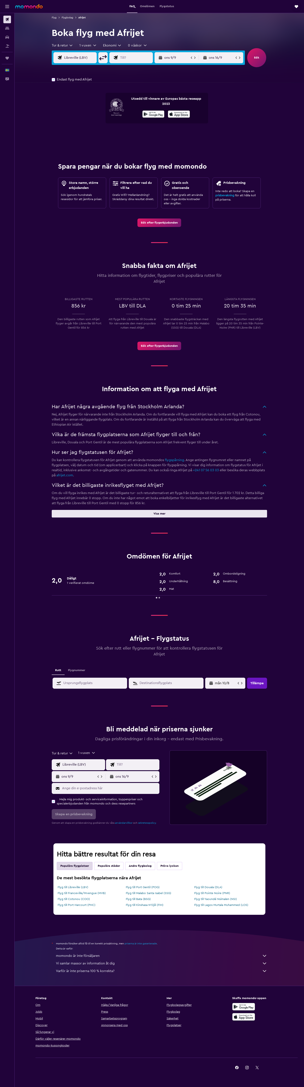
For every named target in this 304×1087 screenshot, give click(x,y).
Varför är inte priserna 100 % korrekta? (161, 971)
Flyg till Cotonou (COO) (74, 899)
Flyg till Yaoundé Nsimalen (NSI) (215, 899)
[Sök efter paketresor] (7, 46)
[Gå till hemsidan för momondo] (29, 6)
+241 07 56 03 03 (206, 470)
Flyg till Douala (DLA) (208, 887)
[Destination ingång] (139, 58)
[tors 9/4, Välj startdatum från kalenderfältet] (226, 683)
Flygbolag (67, 17)
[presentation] (179, 114)
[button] (7, 6)
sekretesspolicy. (147, 823)
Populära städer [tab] (109, 865)
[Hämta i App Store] (179, 114)
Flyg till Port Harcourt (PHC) (76, 905)
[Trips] (7, 58)
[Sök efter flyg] (7, 19)
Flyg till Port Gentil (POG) (143, 887)
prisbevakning (224, 195)
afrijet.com (64, 475)
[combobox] (62, 45)
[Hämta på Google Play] (153, 114)
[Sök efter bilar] (7, 37)
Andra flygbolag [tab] (140, 865)
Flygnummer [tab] (76, 670)
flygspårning (174, 460)
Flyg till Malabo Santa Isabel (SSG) (148, 893)
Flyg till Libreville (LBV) (73, 887)
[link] (159, 222)
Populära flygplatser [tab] (74, 865)
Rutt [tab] (58, 670)
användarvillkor (123, 823)
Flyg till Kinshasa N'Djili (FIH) (144, 905)
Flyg (54, 17)
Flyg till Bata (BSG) (138, 899)
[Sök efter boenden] (7, 28)
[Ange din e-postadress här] (109, 788)
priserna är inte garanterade (141, 943)
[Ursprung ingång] (83, 58)
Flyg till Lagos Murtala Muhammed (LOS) (221, 905)
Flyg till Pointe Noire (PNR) (212, 893)
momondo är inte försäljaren (161, 955)
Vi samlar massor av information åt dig (161, 963)
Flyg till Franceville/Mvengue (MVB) (82, 893)
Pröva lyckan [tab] (169, 865)
